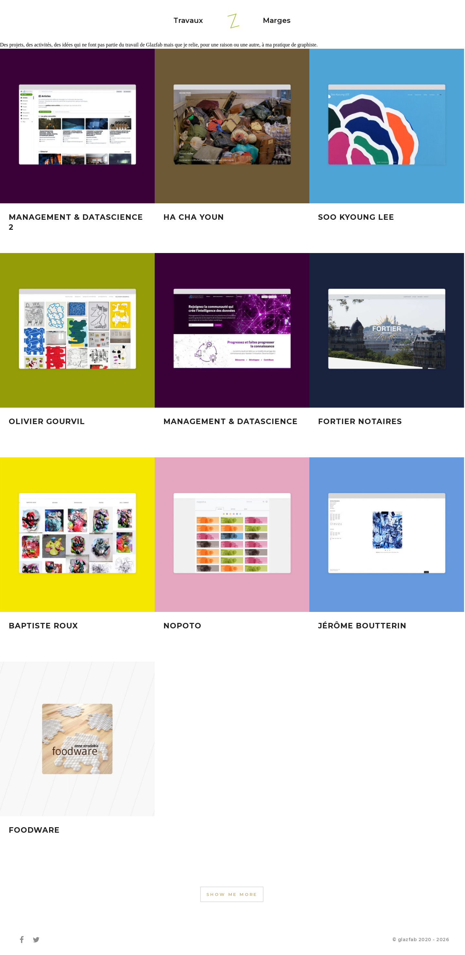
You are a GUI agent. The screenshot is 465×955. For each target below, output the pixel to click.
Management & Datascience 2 (76, 222)
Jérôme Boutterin (362, 627)
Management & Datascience (230, 422)
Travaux (188, 20)
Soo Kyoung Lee (356, 217)
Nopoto (182, 627)
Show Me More (232, 894)
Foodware (34, 831)
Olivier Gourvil (47, 422)
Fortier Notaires (360, 422)
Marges (277, 20)
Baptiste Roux (43, 627)
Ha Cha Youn (193, 217)
